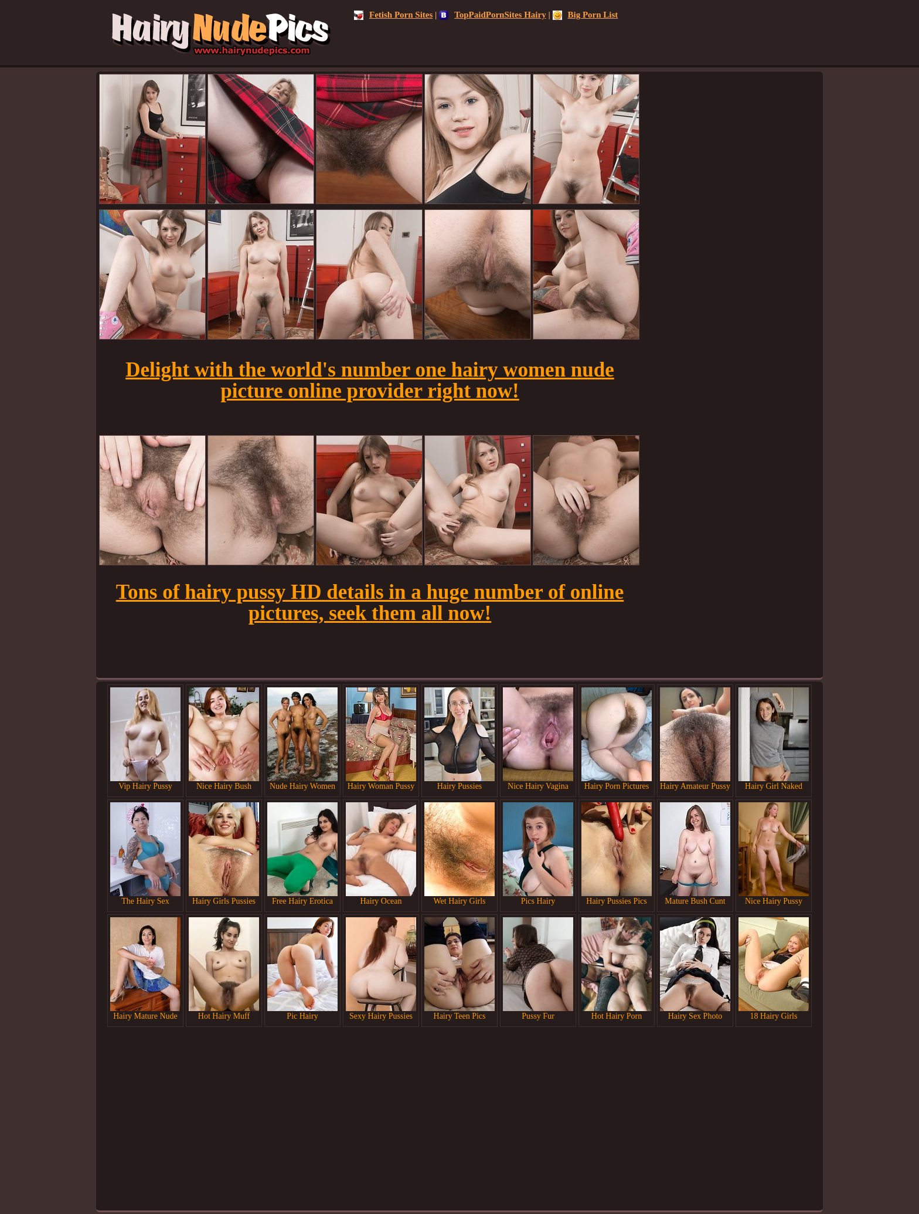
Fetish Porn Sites (393, 14)
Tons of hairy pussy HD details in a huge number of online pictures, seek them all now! (370, 603)
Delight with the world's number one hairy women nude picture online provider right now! (369, 380)
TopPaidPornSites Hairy (492, 14)
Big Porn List (585, 14)
